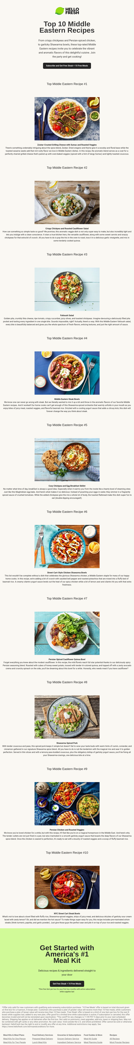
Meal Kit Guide (90, 1039)
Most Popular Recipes (119, 1042)
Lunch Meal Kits (39, 1042)
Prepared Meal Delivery (42, 1039)
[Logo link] (67, 14)
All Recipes (115, 1039)
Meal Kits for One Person (14, 1039)
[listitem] (67, 124)
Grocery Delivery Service (68, 1039)
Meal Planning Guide (93, 1042)
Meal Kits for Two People (14, 1042)
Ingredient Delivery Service (69, 1042)
